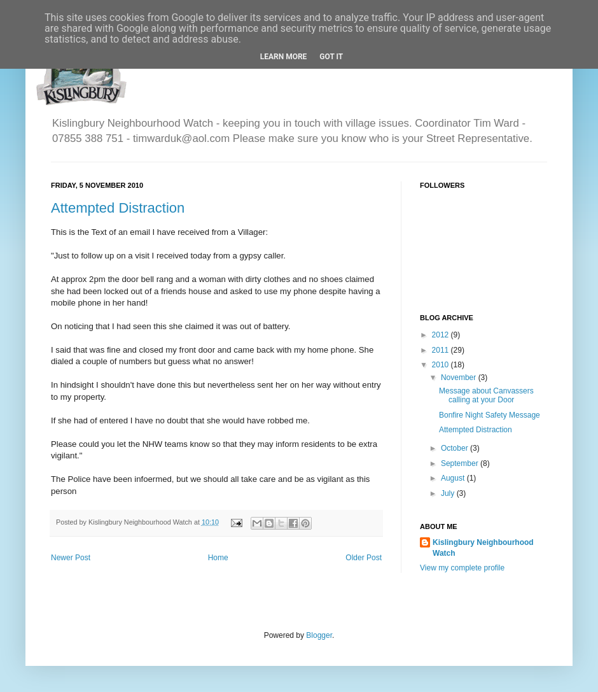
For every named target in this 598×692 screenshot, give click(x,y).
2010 (441, 364)
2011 (441, 350)
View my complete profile (462, 567)
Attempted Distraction (117, 208)
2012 (441, 334)
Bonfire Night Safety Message (489, 415)
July (449, 493)
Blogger (319, 635)
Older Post (363, 557)
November (459, 377)
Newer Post (70, 557)
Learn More (283, 56)
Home (218, 557)
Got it (331, 56)
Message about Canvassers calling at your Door (486, 395)
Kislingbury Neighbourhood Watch (483, 548)
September (460, 463)
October (455, 448)
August (454, 478)
